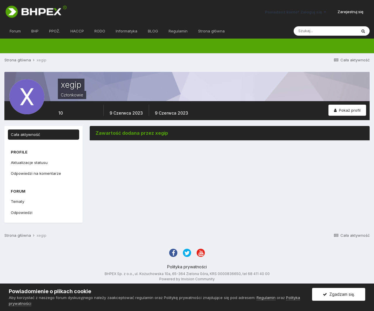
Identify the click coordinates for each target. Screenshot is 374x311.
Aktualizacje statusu (29, 162)
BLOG (153, 31)
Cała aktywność (25, 134)
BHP (35, 31)
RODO (99, 31)
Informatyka (126, 31)
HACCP (77, 31)
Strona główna (211, 31)
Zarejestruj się (350, 11)
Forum (15, 31)
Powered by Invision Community (187, 279)
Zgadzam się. (339, 294)
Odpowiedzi (21, 212)
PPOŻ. (54, 31)
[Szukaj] (325, 31)
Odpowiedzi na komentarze (36, 173)
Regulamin (178, 31)
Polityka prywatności (187, 266)
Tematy (17, 201)
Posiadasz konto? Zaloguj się (295, 12)
